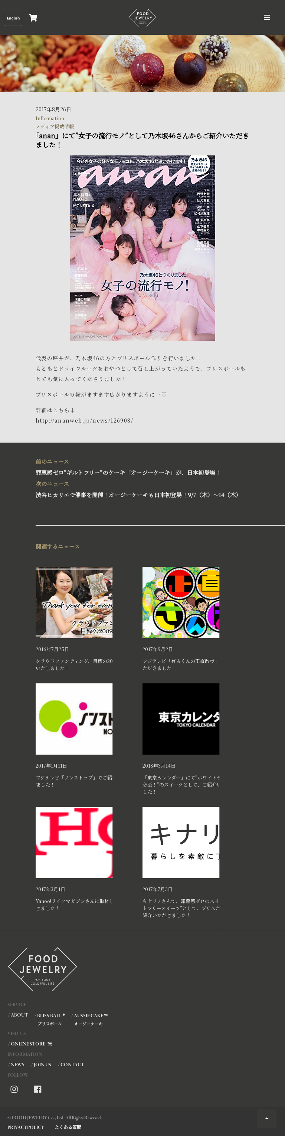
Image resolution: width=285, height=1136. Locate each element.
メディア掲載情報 (55, 126)
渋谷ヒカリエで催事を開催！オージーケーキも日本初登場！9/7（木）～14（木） (139, 488)
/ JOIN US (41, 1065)
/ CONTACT (71, 1065)
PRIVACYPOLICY (25, 1127)
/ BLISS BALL (49, 1019)
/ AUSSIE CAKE (89, 1019)
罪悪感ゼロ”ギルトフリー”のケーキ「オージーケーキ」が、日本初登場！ (139, 466)
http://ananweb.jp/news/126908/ (84, 420)
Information (50, 118)
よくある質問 (68, 1127)
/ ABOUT (18, 1015)
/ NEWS (16, 1065)
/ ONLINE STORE (30, 1044)
